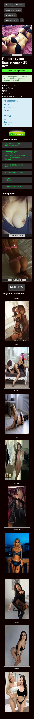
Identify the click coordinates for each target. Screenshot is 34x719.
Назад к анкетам (16, 287)
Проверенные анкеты (13, 10)
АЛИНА (17, 344)
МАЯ (17, 437)
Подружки (17, 669)
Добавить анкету (11, 20)
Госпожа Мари (17, 483)
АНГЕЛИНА (17, 622)
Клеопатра (17, 298)
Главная (8, 5)
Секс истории (10, 15)
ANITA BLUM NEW (17, 530)
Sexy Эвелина (17, 391)
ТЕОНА (17, 576)
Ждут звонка (19, 5)
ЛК (22, 20)
